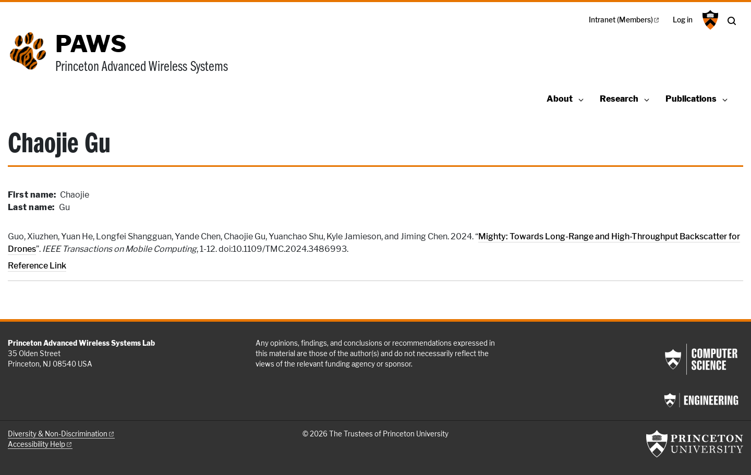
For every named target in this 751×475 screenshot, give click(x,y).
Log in (683, 20)
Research (619, 99)
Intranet (624, 20)
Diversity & (61, 434)
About (560, 99)
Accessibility (40, 444)
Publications (691, 99)
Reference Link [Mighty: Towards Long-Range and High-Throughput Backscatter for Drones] (37, 266)
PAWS (90, 44)
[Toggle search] (731, 21)
